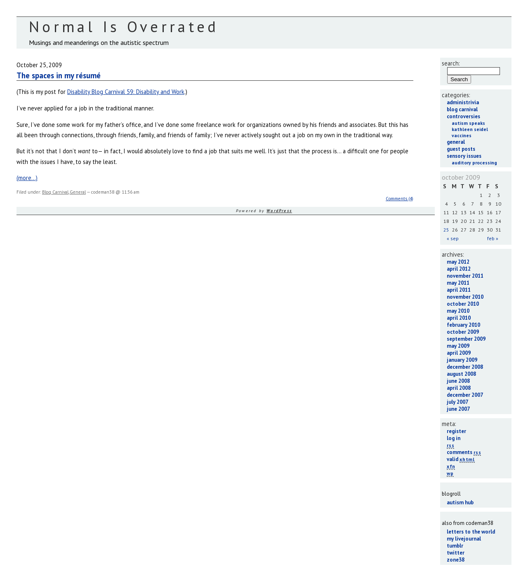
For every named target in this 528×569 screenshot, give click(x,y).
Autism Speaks (468, 123)
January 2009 (462, 359)
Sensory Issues (464, 155)
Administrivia (463, 102)
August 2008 (461, 373)
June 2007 (458, 408)
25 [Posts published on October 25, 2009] (446, 230)
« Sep (453, 238)
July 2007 (457, 401)
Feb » (492, 238)
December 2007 (465, 394)
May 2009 (458, 345)
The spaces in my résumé (58, 75)
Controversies (463, 116)
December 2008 (465, 366)
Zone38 (455, 559)
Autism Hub (460, 502)
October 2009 (463, 331)
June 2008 (458, 380)
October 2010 (463, 303)
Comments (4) (399, 198)
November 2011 (465, 275)
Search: (451, 63)
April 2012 (459, 268)
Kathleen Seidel (470, 129)
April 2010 (459, 317)
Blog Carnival (55, 192)
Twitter (455, 552)
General (78, 192)
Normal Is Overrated (124, 26)
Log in (453, 438)
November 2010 (465, 296)
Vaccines (461, 135)
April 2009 (459, 352)
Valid (461, 459)
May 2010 (458, 310)
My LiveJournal (464, 538)
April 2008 (459, 387)
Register (456, 431)
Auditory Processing (474, 162)
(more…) (27, 178)
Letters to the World (471, 531)
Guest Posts (461, 148)
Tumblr (455, 545)
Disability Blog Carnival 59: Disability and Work (125, 92)
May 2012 (458, 261)
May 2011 (458, 282)
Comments (464, 452)
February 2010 (463, 324)
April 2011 (459, 289)
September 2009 (466, 338)
